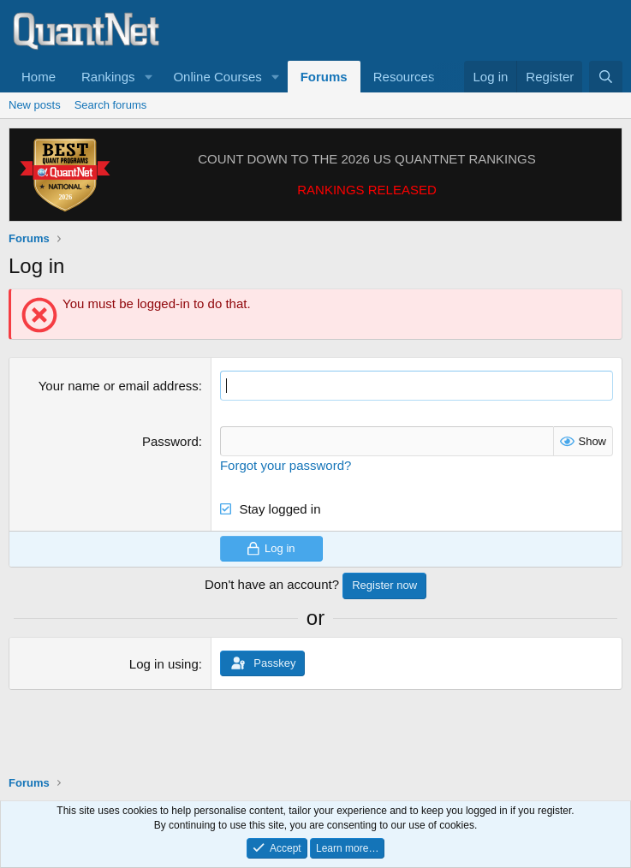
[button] (148, 76)
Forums (324, 76)
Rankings (108, 76)
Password (170, 441)
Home (38, 76)
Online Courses (217, 76)
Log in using (164, 664)
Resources (404, 76)
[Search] (605, 76)
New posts (35, 104)
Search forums (110, 104)
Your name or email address (119, 385)
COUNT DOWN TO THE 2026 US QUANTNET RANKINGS (367, 159)
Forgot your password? (285, 465)
